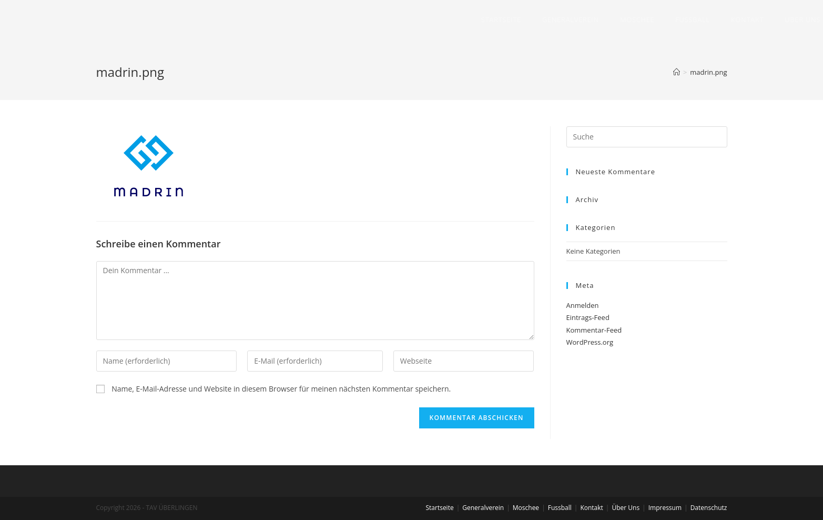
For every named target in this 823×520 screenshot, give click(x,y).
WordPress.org (590, 342)
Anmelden (582, 305)
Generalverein (483, 507)
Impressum (665, 507)
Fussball (560, 507)
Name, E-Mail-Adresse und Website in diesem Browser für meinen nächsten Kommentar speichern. (281, 389)
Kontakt (591, 507)
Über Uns (625, 507)
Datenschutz (708, 507)
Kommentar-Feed (594, 330)
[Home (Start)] (676, 72)
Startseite (439, 507)
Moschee (526, 507)
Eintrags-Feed (587, 317)
